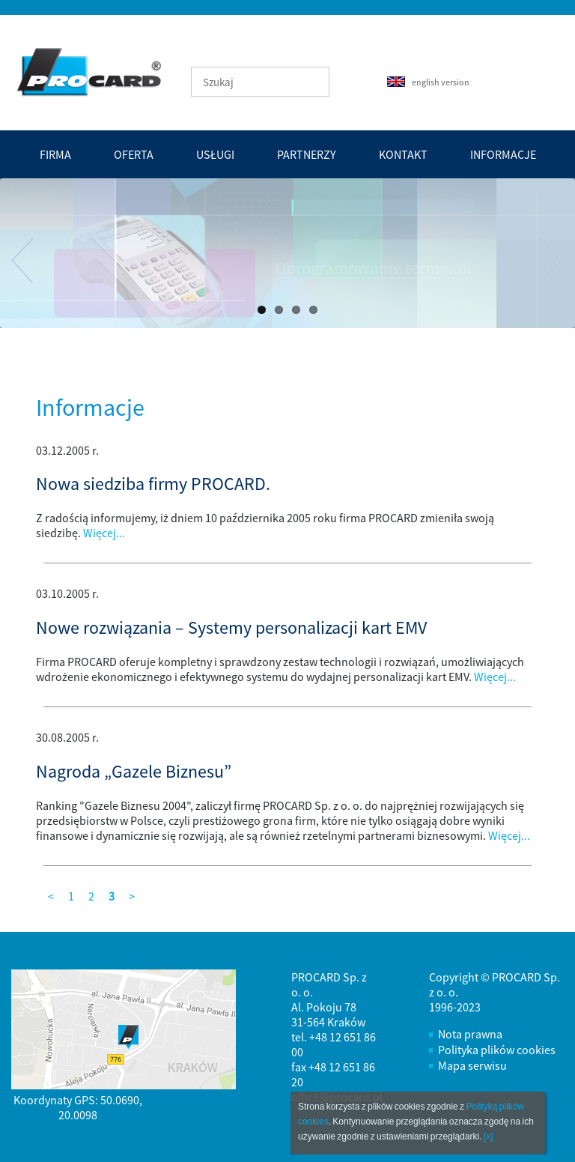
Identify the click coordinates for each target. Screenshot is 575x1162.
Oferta (133, 154)
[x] (488, 1136)
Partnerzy (306, 154)
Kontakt (403, 154)
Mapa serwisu (472, 1065)
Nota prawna (470, 1033)
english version (428, 82)
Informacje (503, 154)
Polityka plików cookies (497, 1049)
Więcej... (104, 532)
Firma (55, 154)
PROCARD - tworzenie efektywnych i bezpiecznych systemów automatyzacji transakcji (87, 71)
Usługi (215, 154)
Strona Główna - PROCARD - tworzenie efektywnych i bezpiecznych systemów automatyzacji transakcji (98, 71)
